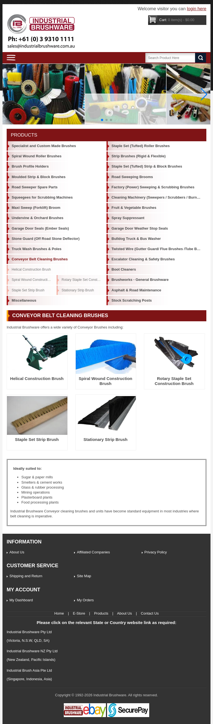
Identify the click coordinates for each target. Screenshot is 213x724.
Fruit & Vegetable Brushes (133, 208)
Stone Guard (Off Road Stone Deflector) (46, 239)
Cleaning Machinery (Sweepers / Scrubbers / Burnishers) (158, 197)
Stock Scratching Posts (131, 300)
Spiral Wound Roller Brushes (37, 156)
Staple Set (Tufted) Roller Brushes (140, 146)
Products (101, 613)
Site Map (84, 576)
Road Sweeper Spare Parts (34, 187)
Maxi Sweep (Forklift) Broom (36, 208)
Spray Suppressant (127, 218)
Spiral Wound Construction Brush (34, 280)
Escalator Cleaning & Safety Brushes (143, 259)
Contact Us (150, 613)
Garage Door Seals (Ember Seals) (40, 228)
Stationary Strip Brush (78, 290)
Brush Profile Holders (30, 166)
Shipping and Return (25, 576)
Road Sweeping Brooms (132, 177)
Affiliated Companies (93, 552)
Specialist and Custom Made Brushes (44, 146)
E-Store (79, 613)
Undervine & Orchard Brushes (37, 218)
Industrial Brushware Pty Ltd (29, 632)
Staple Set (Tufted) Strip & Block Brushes (146, 166)
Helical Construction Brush (31, 269)
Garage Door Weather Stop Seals (139, 228)
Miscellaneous (24, 300)
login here (196, 8)
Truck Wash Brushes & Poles (36, 249)
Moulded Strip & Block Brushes (38, 177)
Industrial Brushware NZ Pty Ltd (32, 651)
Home (59, 613)
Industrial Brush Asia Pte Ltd (29, 670)
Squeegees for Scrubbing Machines (42, 197)
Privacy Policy (155, 552)
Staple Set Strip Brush (28, 290)
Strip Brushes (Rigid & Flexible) (138, 156)
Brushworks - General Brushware (140, 280)
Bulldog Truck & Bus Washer (136, 239)
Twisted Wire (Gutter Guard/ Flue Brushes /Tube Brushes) (158, 249)
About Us (16, 552)
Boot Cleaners (123, 269)
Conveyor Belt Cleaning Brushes (40, 259)
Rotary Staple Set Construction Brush (84, 280)
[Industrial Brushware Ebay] (85, 716)
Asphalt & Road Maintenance (136, 290)
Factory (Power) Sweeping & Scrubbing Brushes (152, 187)
